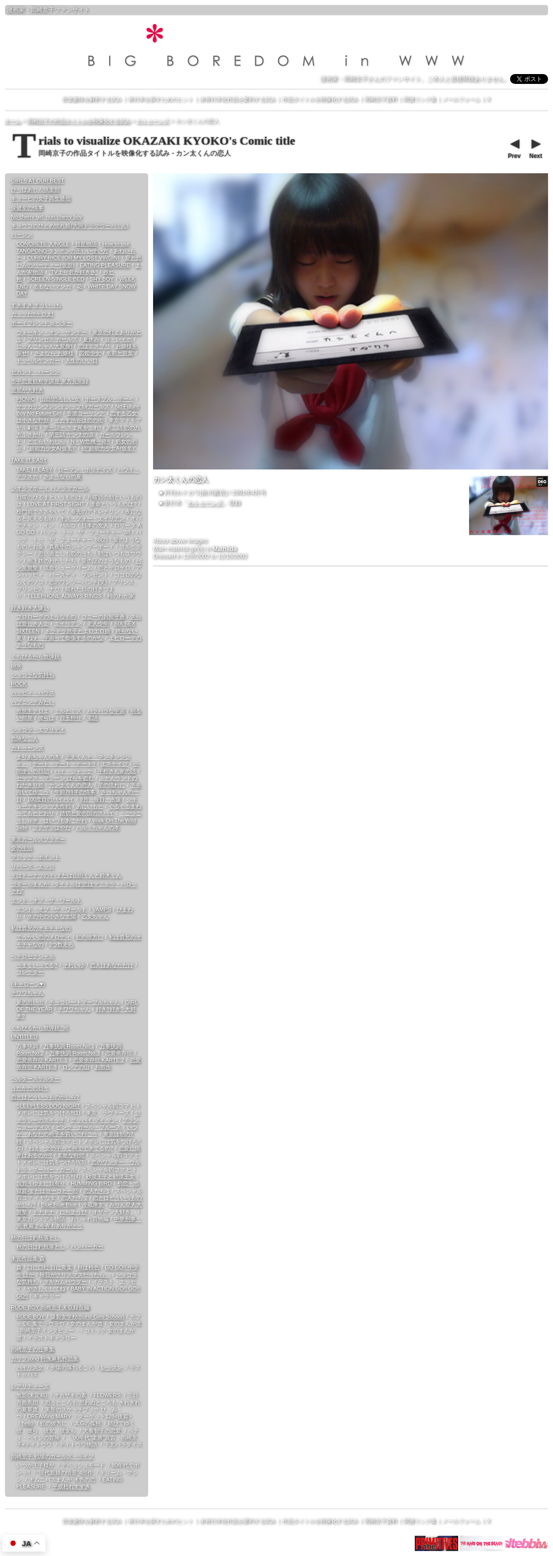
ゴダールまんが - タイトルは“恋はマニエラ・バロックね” (74, 887)
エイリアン (67, 623)
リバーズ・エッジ (32, 866)
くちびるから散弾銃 (35, 657)
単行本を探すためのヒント (161, 99)
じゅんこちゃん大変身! (44, 346)
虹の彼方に (89, 937)
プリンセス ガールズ (52, 339)
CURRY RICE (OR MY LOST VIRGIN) (73, 258)
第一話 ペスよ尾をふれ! (72, 427)
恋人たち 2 (74, 1198)
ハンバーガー (87, 1246)
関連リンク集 (420, 99)
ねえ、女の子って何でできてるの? (71, 1148)
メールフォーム (461, 99)
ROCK (19, 684)
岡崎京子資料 (381, 99)
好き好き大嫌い (30, 608)
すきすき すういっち (36, 305)
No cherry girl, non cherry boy (46, 217)
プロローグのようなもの (46, 617)
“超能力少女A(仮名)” (51, 448)
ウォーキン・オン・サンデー (51, 332)
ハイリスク (29, 1367)
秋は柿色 (88, 1267)
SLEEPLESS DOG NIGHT (48, 1106)
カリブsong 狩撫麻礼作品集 (45, 1359)
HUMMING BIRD (91, 1183)
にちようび (73, 1212)
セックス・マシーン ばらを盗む (55, 778)
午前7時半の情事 (74, 792)
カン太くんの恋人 (70, 785)
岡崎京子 (42, 9)
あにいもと (89, 806)
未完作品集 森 (28, 1258)
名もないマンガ (52, 286)
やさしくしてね (46, 1288)
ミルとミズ (67, 711)
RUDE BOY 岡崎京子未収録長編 (50, 1307)
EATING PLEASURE (104, 265)
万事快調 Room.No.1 (68, 1046)
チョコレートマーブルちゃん (84, 1002)
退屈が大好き (27, 390)
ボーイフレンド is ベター (41, 323)
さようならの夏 (62, 476)
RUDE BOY (30, 1317)
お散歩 (103, 1067)
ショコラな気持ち (32, 675)
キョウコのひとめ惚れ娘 (69, 226)
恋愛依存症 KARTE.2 (98, 1060)
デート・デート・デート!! (64, 764)
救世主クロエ (32, 711)
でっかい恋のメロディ (43, 937)
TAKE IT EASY (29, 460)
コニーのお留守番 (103, 617)
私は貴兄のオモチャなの (41, 928)
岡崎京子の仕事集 (32, 1349)
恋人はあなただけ (111, 965)
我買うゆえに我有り (40, 1183)
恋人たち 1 (96, 1191)
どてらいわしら (46, 441)
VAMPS (101, 909)
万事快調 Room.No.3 (74, 1053)
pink (16, 665)
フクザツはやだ (52, 827)
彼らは (46, 718)
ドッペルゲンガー (38, 360)
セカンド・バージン (35, 372)
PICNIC (25, 399)
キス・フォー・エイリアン (92, 518)
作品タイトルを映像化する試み (320, 99)
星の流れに (111, 785)
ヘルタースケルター (35, 1079)
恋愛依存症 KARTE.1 (42, 1060)
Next (535, 147)
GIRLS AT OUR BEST (37, 181)
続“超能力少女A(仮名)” (108, 448)
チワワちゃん (27, 993)
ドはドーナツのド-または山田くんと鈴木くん (66, 875)
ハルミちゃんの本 (97, 827)
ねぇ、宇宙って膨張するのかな (65, 638)
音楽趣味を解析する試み (92, 99)
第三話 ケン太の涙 (71, 434)
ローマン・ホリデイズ (85, 469)
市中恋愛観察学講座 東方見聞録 (49, 381)
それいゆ (73, 965)
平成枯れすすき (71, 1486)
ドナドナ (43, 1212)
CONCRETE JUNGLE (43, 244)
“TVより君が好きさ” (73, 272)
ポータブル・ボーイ (109, 399)
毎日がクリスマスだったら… (75, 1275)
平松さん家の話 (117, 771)
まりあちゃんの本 (38, 757)
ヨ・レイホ (118, 339)
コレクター (29, 972)
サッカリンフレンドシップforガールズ (63, 406)
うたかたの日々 (30, 1088)
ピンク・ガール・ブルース (88, 1127)
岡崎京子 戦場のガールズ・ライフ (52, 1456)
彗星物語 (86, 244)
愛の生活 (22, 848)
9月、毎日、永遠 (99, 799)
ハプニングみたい (32, 702)
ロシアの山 (75, 1067)
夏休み (91, 339)
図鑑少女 (90, 353)
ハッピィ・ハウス (32, 693)
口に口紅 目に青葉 (49, 1267)
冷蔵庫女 (93, 1204)
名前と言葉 (119, 353)
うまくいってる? (36, 965)
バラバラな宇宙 (106, 711)
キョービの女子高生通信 (41, 198)
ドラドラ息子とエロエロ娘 (77, 631)
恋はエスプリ (94, 346)
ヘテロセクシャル (32, 956)
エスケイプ (114, 764)
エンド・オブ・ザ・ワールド (46, 900)
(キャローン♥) (28, 984)
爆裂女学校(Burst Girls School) (87, 1317)
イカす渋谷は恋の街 (78, 420)
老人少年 (98, 623)
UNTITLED (24, 1037)
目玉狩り (70, 718)
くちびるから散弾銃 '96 (39, 1028)
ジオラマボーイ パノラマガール (49, 488)
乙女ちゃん (95, 916)
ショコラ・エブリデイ (38, 730)
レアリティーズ (30, 1386)
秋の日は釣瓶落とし (35, 1238)
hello (27, 1423)
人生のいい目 (81, 360)
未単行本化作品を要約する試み (238, 99)
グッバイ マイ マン (94, 1120)
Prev (514, 147)
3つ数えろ (61, 944)
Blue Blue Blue (59, 1204)
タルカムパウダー (65, 1281)
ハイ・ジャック (73, 771)
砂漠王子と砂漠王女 (110, 1176)
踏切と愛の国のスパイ (87, 813)
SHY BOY (102, 279)
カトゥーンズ (205, 503)
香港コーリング (86, 413)
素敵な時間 (70, 1155)
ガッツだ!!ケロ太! (32, 314)
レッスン (111, 1367)
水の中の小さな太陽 (51, 916)
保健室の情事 (27, 208)
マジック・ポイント (35, 857)
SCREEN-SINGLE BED (55, 279)
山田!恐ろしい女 (59, 399)
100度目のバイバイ (50, 799)
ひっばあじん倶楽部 (35, 190)
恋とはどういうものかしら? (45, 1097)
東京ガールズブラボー (38, 839)
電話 (92, 718)
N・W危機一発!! (90, 441)
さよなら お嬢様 (54, 353)
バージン (22, 234)
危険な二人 (24, 738)
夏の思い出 (29, 1002)
